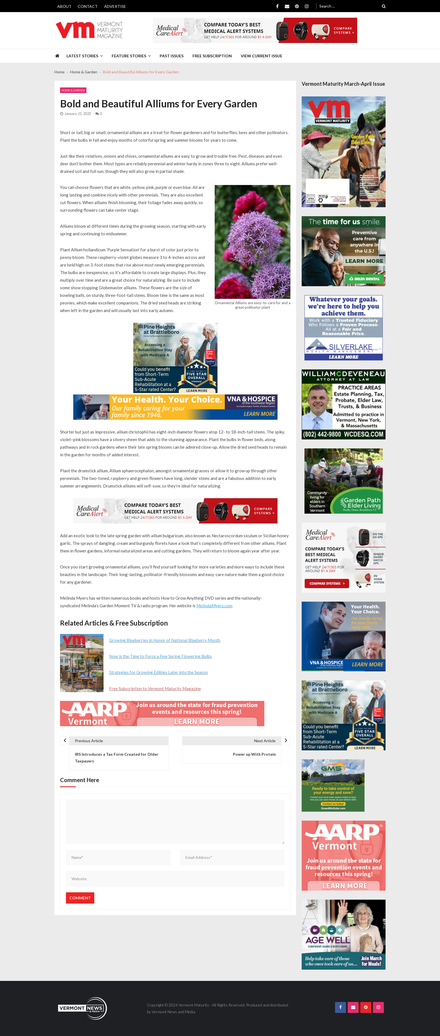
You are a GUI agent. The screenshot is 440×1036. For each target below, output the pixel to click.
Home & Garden (73, 90)
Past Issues (172, 55)
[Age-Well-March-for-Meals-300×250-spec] (344, 935)
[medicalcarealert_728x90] (255, 30)
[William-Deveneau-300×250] (344, 404)
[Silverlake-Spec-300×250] (343, 327)
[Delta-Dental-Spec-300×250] (344, 251)
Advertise (115, 6)
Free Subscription (212, 55)
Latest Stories (82, 55)
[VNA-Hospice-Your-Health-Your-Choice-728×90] (175, 407)
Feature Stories (129, 55)
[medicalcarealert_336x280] (344, 558)
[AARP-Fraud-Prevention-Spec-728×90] (162, 713)
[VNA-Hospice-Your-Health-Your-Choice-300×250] (344, 637)
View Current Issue (261, 55)
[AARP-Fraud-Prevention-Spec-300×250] (344, 856)
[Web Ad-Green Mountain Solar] (333, 785)
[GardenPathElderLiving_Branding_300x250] (343, 481)
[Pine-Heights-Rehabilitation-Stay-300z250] (175, 358)
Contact (88, 6)
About (64, 6)
